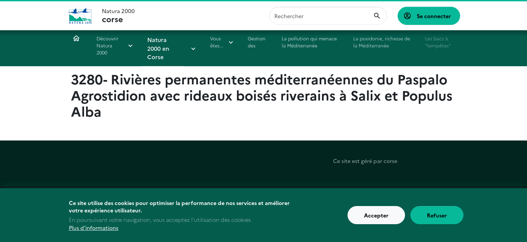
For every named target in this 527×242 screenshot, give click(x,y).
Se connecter (434, 15)
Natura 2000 (118, 16)
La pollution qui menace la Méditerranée (299, 42)
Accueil (76, 38)
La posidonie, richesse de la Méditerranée (372, 42)
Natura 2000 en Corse (158, 45)
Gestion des (248, 42)
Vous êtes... (208, 42)
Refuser (437, 217)
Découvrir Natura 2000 (110, 42)
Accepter (376, 217)
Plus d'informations (93, 230)
